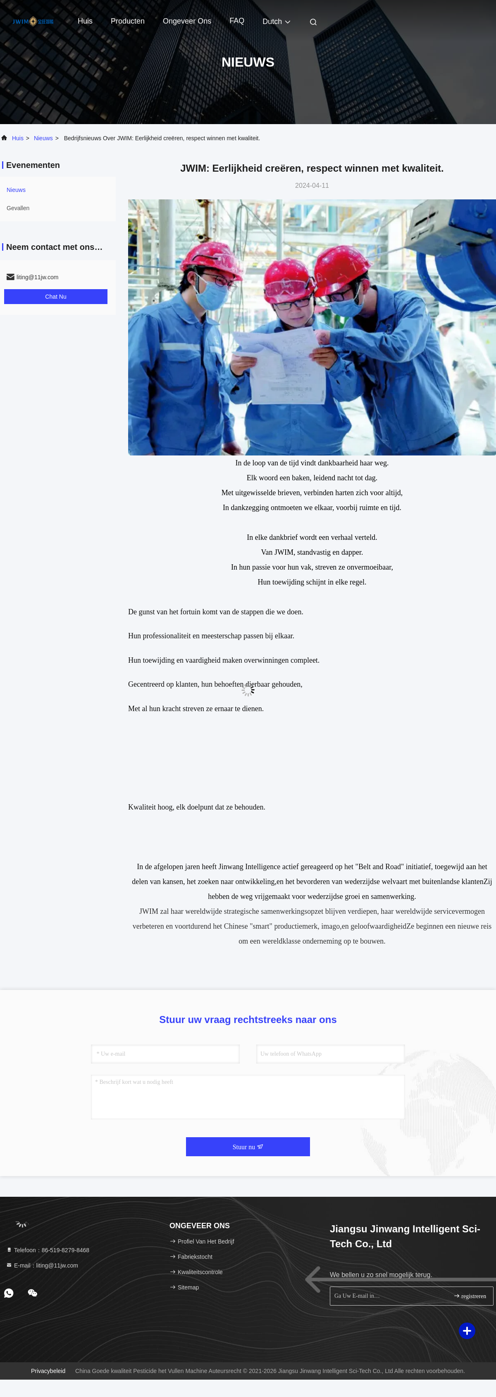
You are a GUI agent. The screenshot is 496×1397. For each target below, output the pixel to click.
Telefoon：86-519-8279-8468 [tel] (47, 1250)
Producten (128, 21)
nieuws (43, 138)
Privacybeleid (48, 1371)
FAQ (236, 21)
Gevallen (18, 208)
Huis (85, 21)
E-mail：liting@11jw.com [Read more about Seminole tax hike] (42, 1265)
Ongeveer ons (187, 21)
